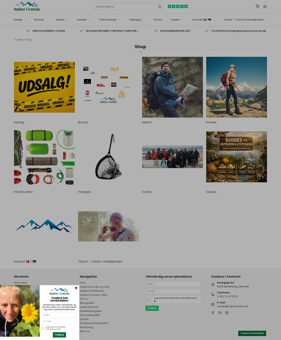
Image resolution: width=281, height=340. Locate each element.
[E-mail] (59, 321)
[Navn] (59, 314)
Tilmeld (59, 334)
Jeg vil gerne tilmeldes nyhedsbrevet (56, 328)
